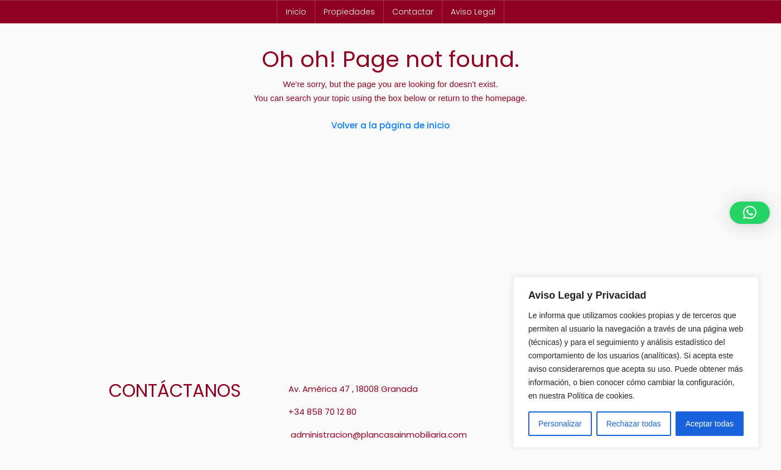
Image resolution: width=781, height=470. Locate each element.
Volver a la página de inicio (390, 125)
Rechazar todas (633, 423)
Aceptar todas (710, 423)
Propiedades (349, 11)
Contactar (412, 11)
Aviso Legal (473, 11)
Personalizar (560, 423)
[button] (750, 213)
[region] (636, 362)
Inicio (296, 11)
